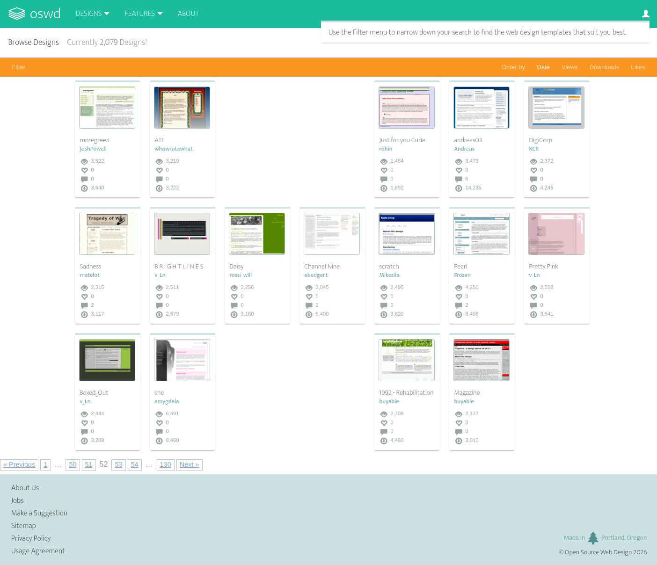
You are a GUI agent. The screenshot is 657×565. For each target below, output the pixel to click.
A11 (158, 140)
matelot (89, 275)
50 (72, 464)
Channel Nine (322, 266)
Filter (18, 67)
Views (569, 67)
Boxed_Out (94, 392)
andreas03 (468, 140)
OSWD (45, 13)
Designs (89, 13)
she (159, 392)
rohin (385, 149)
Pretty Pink (543, 266)
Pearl (460, 266)
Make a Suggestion (39, 513)
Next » (189, 464)
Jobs (17, 500)
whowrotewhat (173, 149)
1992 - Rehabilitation (406, 392)
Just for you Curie (402, 140)
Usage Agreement (38, 551)
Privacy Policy (31, 538)
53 (118, 464)
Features (139, 13)
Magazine (467, 392)
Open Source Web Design (598, 552)
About (188, 13)
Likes (638, 67)
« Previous (19, 464)
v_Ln (159, 275)
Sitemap (23, 526)
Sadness (90, 266)
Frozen (462, 275)
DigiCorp (540, 140)
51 (89, 464)
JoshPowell (93, 149)
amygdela (166, 401)
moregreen (95, 140)
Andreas (464, 149)
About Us (25, 488)
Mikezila (389, 275)
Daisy (236, 266)
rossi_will (240, 275)
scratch (389, 266)
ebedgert (316, 275)
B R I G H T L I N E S (178, 266)
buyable (389, 401)
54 (135, 464)
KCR (534, 149)
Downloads (604, 67)
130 (165, 464)
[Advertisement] (295, 138)
